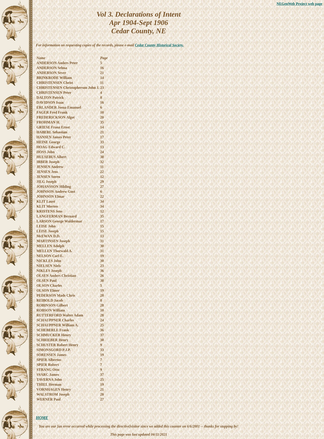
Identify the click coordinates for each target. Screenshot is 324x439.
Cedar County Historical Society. (159, 45)
